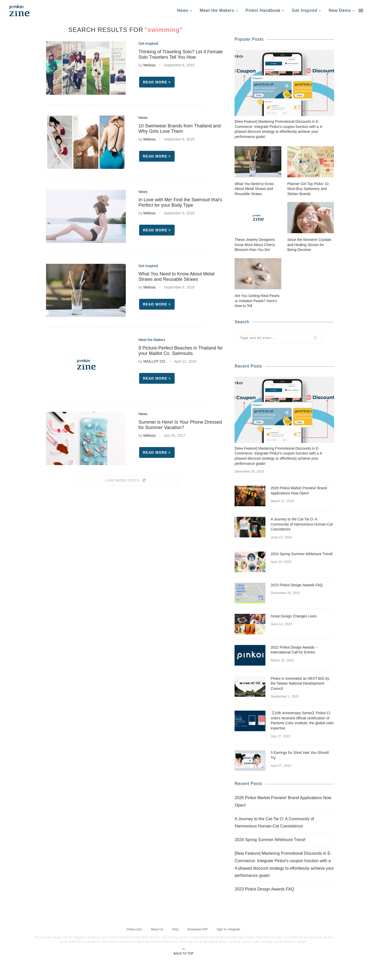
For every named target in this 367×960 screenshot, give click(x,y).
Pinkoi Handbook (263, 10)
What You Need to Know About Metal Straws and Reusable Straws (176, 276)
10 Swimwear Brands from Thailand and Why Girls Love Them (180, 128)
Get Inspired (304, 10)
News (183, 10)
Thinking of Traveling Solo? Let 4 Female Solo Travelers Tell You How (181, 54)
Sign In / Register (228, 929)
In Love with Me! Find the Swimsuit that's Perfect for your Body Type (180, 202)
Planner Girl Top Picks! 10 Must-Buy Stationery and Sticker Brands (308, 188)
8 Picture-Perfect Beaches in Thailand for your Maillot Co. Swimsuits (181, 350)
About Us (157, 929)
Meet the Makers (217, 10)
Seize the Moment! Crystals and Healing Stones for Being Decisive (309, 244)
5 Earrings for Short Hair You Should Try (300, 755)
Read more (157, 82)
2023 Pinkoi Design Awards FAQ (297, 585)
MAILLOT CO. (154, 361)
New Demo (340, 10)
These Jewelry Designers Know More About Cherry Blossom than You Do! (255, 244)
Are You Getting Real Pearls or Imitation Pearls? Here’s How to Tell (257, 300)
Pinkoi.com (134, 929)
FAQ (175, 929)
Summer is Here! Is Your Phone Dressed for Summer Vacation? (180, 425)
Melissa (149, 65)
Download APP (197, 929)
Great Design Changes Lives (294, 616)
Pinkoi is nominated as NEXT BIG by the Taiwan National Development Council (300, 683)
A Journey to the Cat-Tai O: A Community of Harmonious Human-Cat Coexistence (302, 524)
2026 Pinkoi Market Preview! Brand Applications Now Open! (299, 490)
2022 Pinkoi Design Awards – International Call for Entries (294, 649)
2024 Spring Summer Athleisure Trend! (302, 554)
